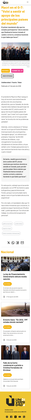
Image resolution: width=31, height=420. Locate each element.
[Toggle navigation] (28, 2)
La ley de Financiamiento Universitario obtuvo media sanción (15, 276)
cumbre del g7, (19, 223)
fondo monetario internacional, (11, 233)
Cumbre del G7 (17, 71)
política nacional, (7, 223)
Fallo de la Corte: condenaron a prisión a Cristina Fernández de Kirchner (13, 366)
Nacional (5, 71)
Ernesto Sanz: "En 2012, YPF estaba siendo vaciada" (15, 321)
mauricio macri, (7, 228)
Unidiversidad (7, 76)
